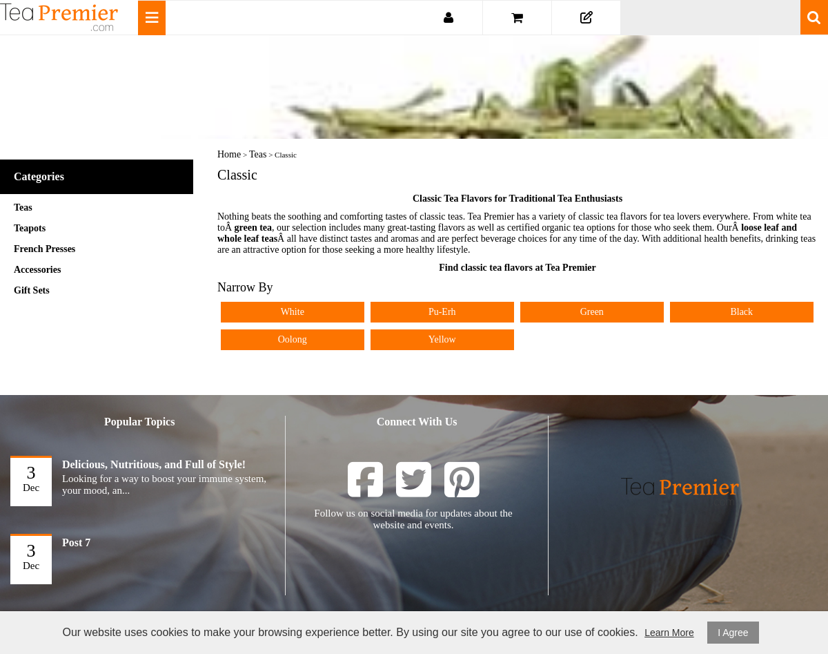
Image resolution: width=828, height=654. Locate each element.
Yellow (442, 339)
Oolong (292, 339)
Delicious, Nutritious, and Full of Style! (154, 464)
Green (592, 312)
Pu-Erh (442, 312)
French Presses (44, 249)
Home (229, 154)
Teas (23, 207)
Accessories (37, 270)
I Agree (733, 632)
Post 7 (76, 542)
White (292, 312)
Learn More (669, 632)
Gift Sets (32, 290)
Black (741, 312)
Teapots (30, 228)
